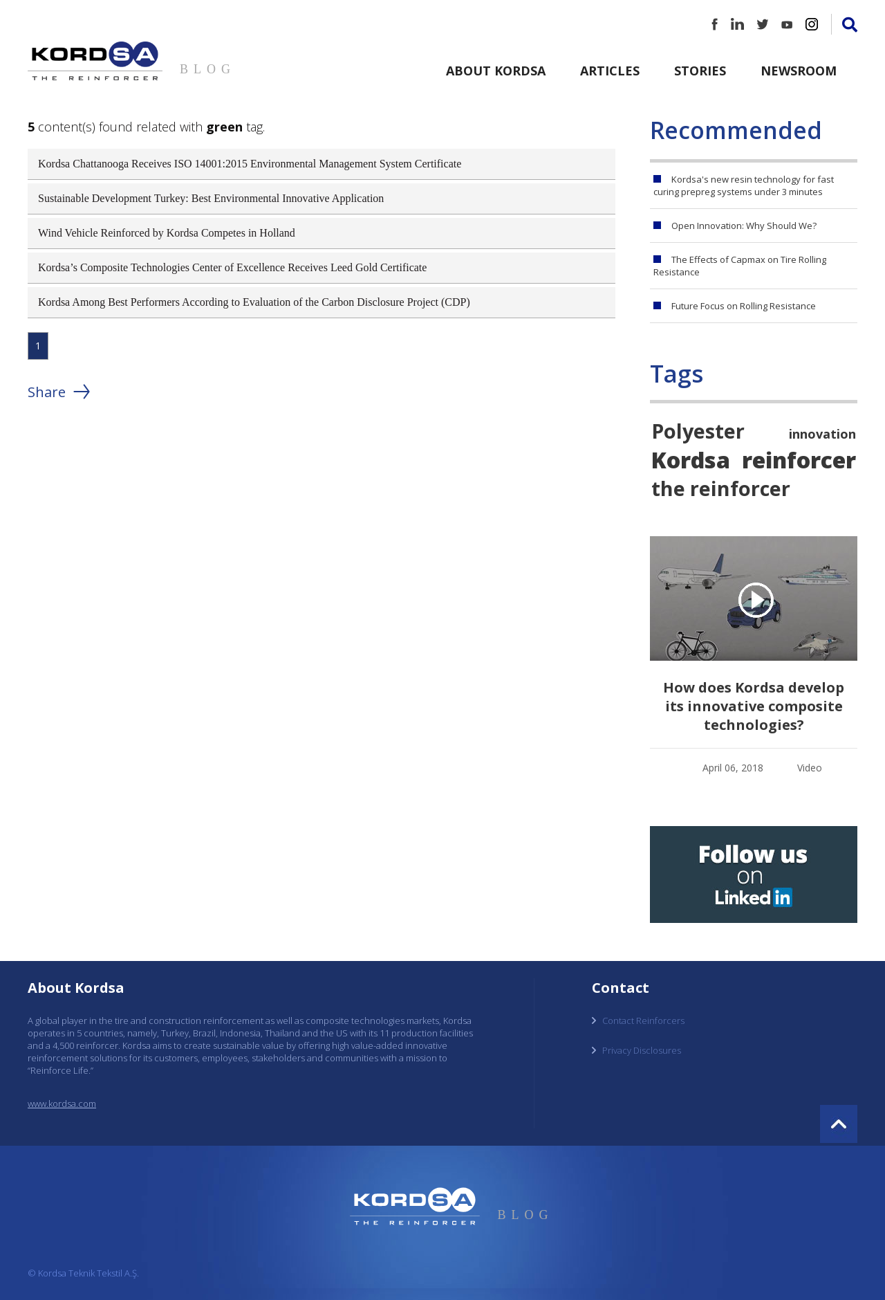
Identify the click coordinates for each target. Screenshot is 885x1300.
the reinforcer (720, 488)
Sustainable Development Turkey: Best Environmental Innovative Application (211, 198)
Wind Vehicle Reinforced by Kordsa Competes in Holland (166, 233)
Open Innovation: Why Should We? (744, 225)
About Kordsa (496, 70)
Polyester (698, 430)
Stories (700, 70)
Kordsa (690, 459)
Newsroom (799, 70)
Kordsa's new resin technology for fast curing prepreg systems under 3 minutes (743, 185)
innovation (822, 433)
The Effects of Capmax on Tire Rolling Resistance (739, 265)
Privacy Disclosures (641, 1050)
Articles (610, 70)
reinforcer (799, 459)
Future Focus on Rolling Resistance (743, 306)
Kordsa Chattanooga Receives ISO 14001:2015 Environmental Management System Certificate (249, 164)
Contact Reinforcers (643, 1020)
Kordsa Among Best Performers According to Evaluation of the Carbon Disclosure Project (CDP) (254, 302)
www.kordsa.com (62, 1103)
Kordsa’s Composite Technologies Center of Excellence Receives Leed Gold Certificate (232, 267)
